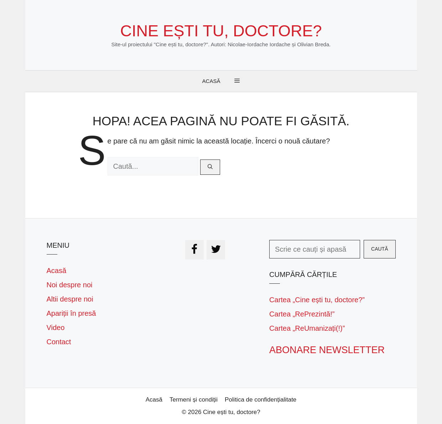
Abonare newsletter (327, 350)
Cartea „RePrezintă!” (301, 314)
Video (56, 327)
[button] (237, 81)
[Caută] (210, 167)
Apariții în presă (71, 313)
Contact (59, 342)
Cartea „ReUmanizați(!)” (307, 328)
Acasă (211, 81)
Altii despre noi (70, 299)
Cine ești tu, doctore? (221, 31)
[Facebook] (194, 250)
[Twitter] (216, 250)
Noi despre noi (70, 285)
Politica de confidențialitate (260, 399)
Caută (379, 249)
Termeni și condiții (194, 399)
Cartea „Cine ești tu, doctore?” (317, 300)
